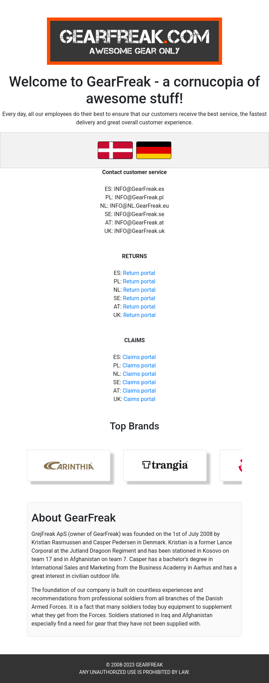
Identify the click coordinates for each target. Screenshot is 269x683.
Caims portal (140, 399)
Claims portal (139, 357)
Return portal (139, 273)
